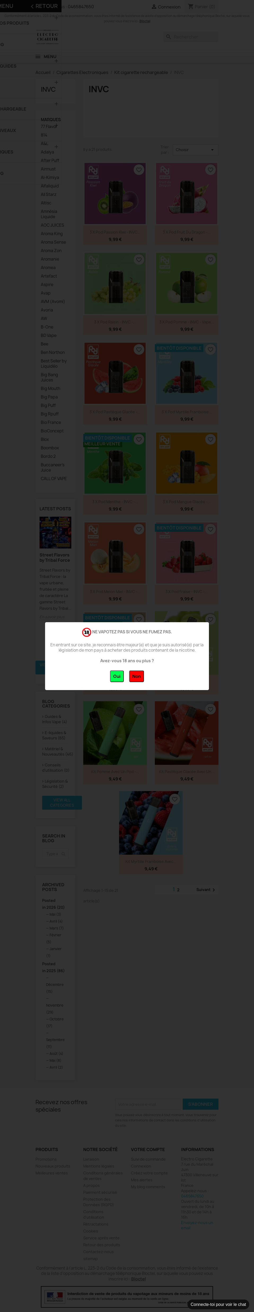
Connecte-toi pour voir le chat (218, 1304)
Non (136, 676)
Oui (117, 676)
